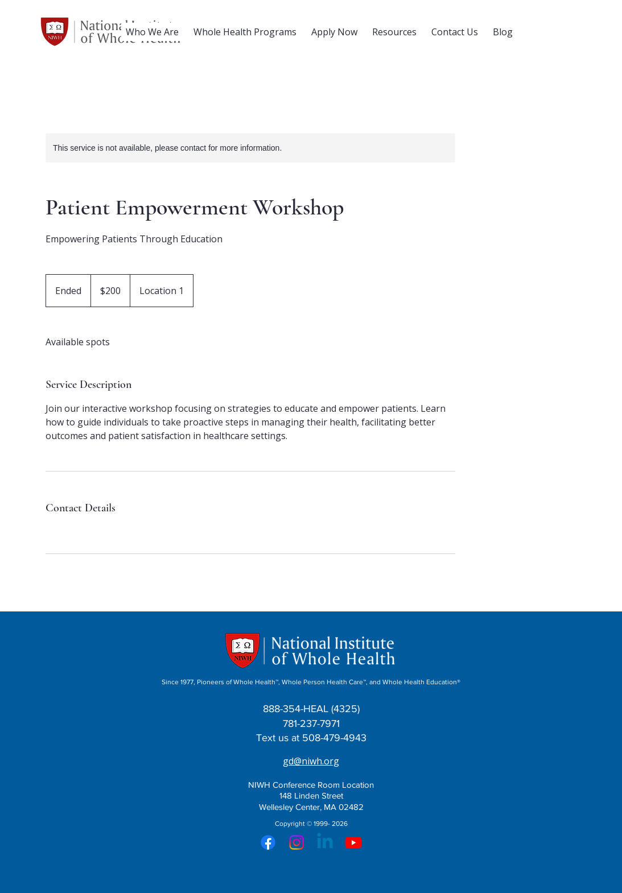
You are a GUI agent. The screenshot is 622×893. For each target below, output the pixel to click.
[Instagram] (296, 842)
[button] (152, 32)
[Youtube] (353, 842)
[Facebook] (268, 842)
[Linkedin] (325, 842)
